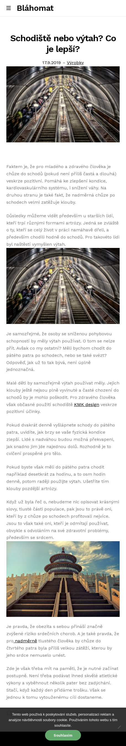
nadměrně (25, 640)
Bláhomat (35, 8)
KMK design (86, 404)
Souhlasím (63, 735)
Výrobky (75, 62)
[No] (119, 727)
